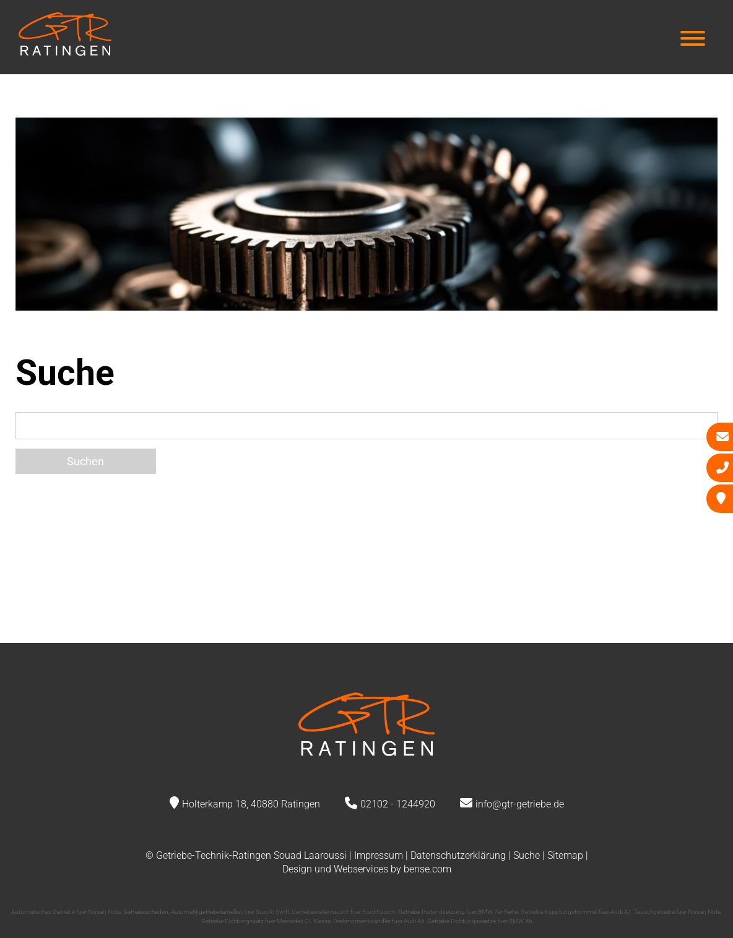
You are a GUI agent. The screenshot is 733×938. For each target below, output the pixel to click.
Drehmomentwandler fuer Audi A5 (379, 921)
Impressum (378, 855)
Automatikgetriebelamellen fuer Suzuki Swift (230, 911)
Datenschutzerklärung (458, 855)
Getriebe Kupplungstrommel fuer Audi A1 (576, 911)
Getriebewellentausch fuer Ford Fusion (344, 911)
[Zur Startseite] (65, 51)
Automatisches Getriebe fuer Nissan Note (66, 911)
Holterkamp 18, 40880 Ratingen (251, 804)
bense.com (427, 869)
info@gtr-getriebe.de (519, 804)
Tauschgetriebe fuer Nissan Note (677, 911)
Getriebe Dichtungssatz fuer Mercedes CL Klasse (266, 921)
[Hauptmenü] (692, 40)
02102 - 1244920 (397, 804)
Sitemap (565, 855)
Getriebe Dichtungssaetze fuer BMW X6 (479, 921)
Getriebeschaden (145, 911)
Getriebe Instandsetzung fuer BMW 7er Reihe (458, 911)
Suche (526, 855)
